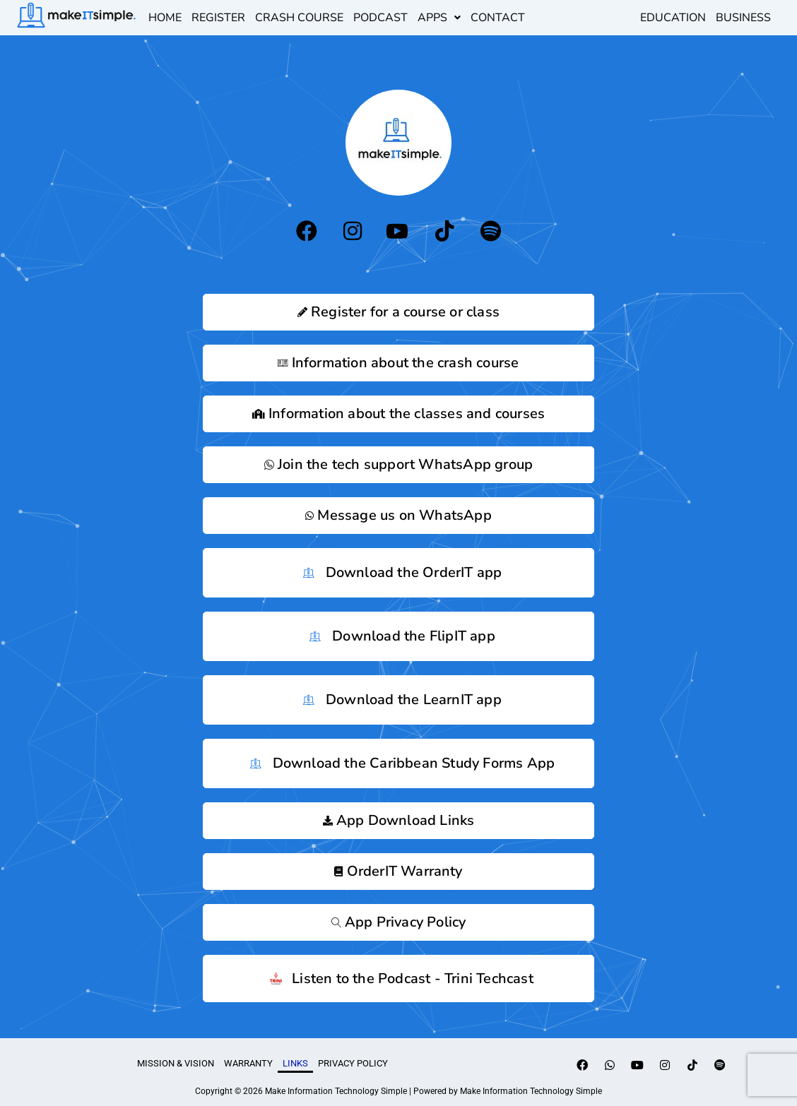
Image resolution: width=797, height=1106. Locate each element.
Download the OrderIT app (398, 572)
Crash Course (299, 17)
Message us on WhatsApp (398, 515)
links (295, 1063)
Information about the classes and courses (398, 413)
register (218, 17)
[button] (439, 17)
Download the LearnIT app (398, 699)
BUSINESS (743, 17)
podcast (380, 17)
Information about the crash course (398, 362)
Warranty (248, 1063)
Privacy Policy (353, 1063)
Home (165, 17)
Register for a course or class (398, 311)
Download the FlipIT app (398, 636)
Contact (498, 17)
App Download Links (399, 820)
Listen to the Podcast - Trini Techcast (398, 978)
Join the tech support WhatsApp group (398, 464)
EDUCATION (673, 17)
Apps (439, 17)
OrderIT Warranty (398, 871)
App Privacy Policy (398, 922)
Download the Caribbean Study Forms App (398, 763)
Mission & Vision (175, 1063)
